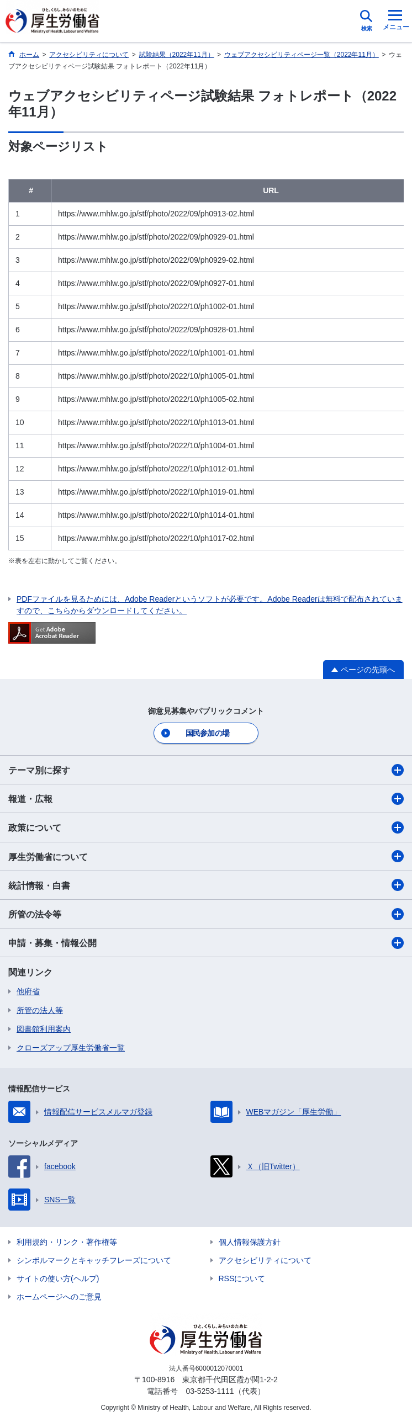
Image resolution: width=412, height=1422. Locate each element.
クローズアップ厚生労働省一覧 (71, 1047)
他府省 (28, 991)
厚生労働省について (206, 856)
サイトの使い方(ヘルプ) (58, 1278)
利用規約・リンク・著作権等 (67, 1242)
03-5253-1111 (210, 1391)
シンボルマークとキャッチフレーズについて (94, 1260)
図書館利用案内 (44, 1029)
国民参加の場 (208, 733)
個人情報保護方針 (250, 1242)
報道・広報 (206, 799)
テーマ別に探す (206, 770)
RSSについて (242, 1278)
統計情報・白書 (206, 885)
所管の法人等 (40, 1010)
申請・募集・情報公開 (206, 943)
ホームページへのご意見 (59, 1296)
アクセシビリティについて (265, 1260)
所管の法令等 (206, 914)
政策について (206, 827)
